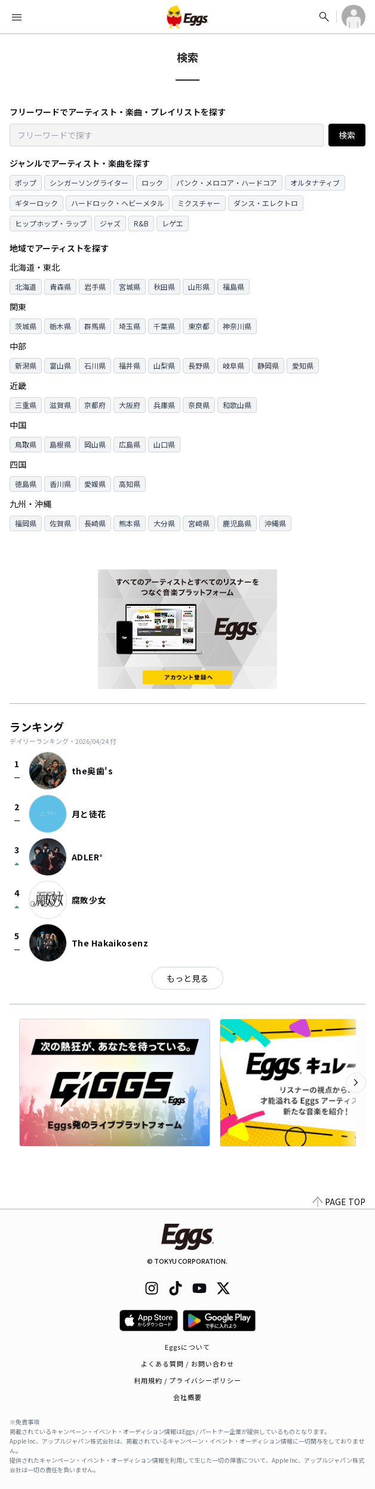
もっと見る (187, 978)
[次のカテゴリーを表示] (356, 1083)
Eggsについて (187, 1347)
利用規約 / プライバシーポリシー (188, 1380)
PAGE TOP (339, 1202)
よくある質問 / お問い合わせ (188, 1363)
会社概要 (187, 1397)
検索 (347, 135)
